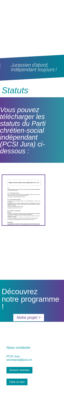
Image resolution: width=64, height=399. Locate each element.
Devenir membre (19, 370)
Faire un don (17, 381)
